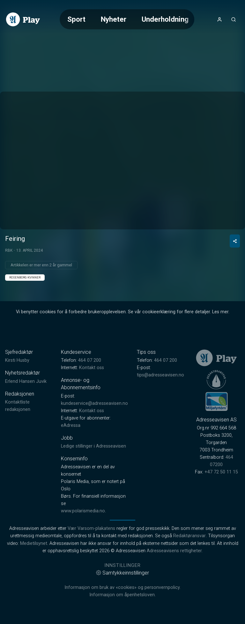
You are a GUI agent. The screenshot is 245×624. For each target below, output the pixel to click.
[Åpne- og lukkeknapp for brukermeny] (219, 19)
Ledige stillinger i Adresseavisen (93, 446)
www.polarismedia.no (83, 511)
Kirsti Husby (17, 360)
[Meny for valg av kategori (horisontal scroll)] (127, 19)
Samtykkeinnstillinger (122, 573)
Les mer (220, 312)
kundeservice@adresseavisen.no (94, 403)
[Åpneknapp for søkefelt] (233, 19)
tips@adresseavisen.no (160, 375)
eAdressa (70, 425)
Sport (76, 19)
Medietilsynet (33, 543)
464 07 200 (89, 360)
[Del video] (235, 241)
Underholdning (165, 19)
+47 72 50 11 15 (221, 472)
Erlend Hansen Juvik (26, 381)
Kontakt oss (91, 367)
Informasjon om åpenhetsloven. (122, 595)
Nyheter (113, 19)
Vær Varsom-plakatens (91, 528)
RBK (8, 250)
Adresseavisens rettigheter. (175, 550)
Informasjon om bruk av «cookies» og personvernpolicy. (122, 587)
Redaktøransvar (189, 536)
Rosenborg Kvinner (25, 277)
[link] (23, 19)
